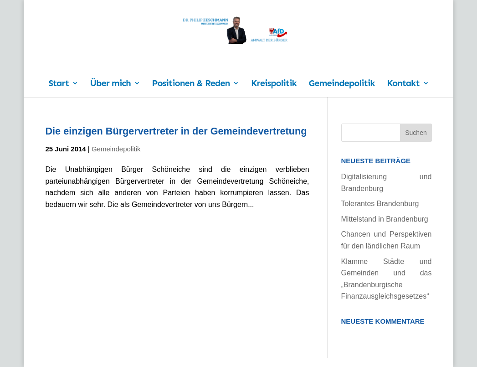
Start (58, 84)
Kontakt (403, 84)
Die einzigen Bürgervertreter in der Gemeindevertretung (176, 131)
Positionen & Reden (191, 84)
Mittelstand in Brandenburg (384, 219)
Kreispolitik (274, 84)
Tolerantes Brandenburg (380, 203)
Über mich (110, 84)
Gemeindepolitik (342, 84)
